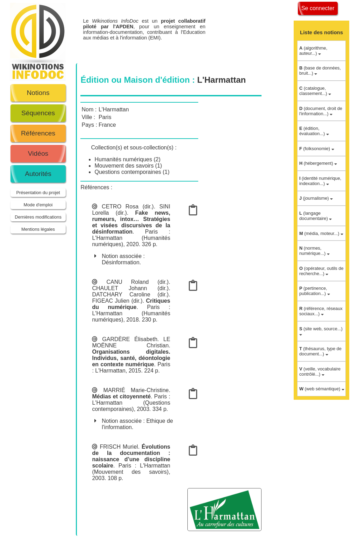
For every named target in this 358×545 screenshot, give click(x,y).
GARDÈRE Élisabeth (129, 339)
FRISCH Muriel (119, 447)
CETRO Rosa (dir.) (128, 206)
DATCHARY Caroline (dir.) (130, 294)
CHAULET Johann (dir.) (130, 288)
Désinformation (120, 262)
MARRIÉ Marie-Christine (136, 390)
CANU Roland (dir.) (137, 282)
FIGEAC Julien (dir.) (117, 301)
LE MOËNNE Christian (131, 342)
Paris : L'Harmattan (144, 466)
